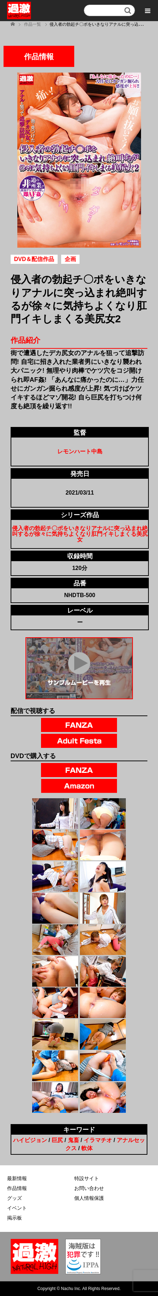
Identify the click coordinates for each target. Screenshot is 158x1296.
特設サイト (86, 1178)
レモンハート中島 (80, 451)
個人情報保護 (89, 1198)
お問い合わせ (89, 1188)
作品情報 (17, 1188)
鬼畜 (73, 1140)
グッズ (14, 1198)
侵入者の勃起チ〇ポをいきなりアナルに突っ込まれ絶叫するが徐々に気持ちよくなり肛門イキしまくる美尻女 (80, 533)
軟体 (87, 1148)
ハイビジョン (30, 1140)
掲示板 (14, 1218)
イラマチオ (98, 1140)
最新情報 (17, 1178)
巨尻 (57, 1140)
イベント (17, 1208)
